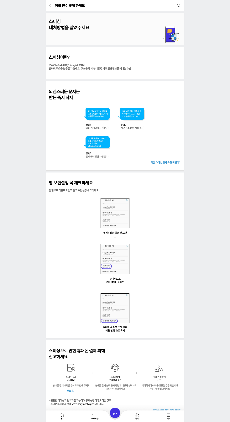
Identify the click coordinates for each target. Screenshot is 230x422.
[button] (51, 5)
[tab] (61, 416)
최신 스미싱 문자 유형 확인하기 (165, 162)
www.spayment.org (81, 404)
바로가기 (70, 390)
